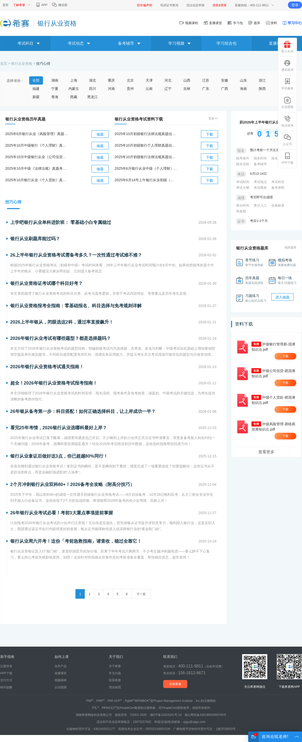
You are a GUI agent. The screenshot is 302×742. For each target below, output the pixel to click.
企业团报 (287, 103)
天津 (149, 80)
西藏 (73, 97)
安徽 (224, 80)
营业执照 (115, 687)
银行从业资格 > (23, 63)
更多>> (213, 118)
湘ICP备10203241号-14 (166, 715)
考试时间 (242, 182)
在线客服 (175, 684)
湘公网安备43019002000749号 (205, 715)
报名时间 (260, 158)
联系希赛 (115, 680)
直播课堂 (212, 23)
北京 (130, 80)
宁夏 (54, 89)
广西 (224, 89)
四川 (92, 89)
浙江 (262, 80)
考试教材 (260, 188)
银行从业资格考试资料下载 (139, 119)
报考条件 (242, 158)
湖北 (92, 80)
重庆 (111, 80)
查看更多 (266, 452)
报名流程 (242, 164)
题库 (254, 23)
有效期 (241, 211)
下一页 (141, 594)
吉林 (186, 89)
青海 (54, 97)
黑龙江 (92, 97)
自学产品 (61, 666)
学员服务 (287, 84)
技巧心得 (43, 63)
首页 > (5, 63)
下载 (209, 134)
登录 (294, 5)
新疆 (35, 97)
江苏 (205, 80)
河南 (111, 89)
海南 (243, 89)
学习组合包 (227, 43)
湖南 (54, 80)
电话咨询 (287, 121)
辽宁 (167, 89)
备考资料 (277, 188)
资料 (271, 23)
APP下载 (287, 158)
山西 (186, 80)
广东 (205, 89)
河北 (167, 80)
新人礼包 (287, 47)
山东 (243, 80)
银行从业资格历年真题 (25, 119)
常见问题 (115, 673)
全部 (35, 80)
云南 (149, 89)
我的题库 (290, 247)
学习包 (235, 23)
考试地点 (260, 182)
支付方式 (6, 680)
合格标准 (277, 205)
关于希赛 (115, 666)
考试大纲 (242, 188)
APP (41, 5)
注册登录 (6, 666)
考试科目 (277, 182)
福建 (35, 89)
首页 (6, 5)
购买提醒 (6, 687)
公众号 (287, 140)
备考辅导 (260, 164)
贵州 (130, 89)
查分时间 (242, 205)
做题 (100, 134)
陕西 (262, 89)
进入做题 (282, 297)
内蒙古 (73, 89)
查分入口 (260, 205)
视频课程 (188, 23)
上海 (73, 80)
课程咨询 (287, 65)
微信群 (59, 5)
